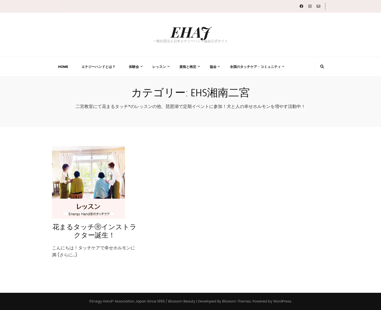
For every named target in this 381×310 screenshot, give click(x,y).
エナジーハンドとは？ (98, 67)
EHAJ (190, 31)
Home (63, 67)
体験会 (134, 67)
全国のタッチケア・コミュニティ (255, 67)
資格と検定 (187, 67)
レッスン (159, 67)
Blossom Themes (236, 301)
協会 (213, 67)
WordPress (282, 301)
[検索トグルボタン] (322, 66)
